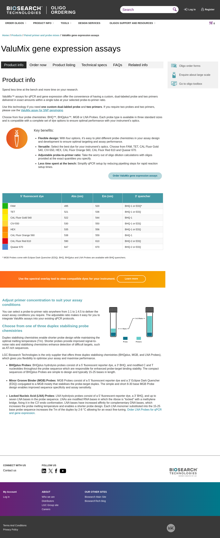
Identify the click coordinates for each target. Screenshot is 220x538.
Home (5, 35)
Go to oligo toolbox (186, 84)
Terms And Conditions (14, 525)
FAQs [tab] (117, 65)
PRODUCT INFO (42, 23)
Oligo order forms (186, 66)
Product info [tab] (13, 65)
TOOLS (65, 23)
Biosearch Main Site (95, 496)
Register (207, 9)
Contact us (9, 470)
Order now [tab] (38, 65)
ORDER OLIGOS (14, 23)
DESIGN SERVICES (89, 23)
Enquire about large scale (190, 75)
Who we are (48, 496)
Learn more (131, 278)
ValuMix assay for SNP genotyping (42, 110)
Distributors (48, 501)
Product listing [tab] (64, 65)
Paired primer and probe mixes (41, 35)
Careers (46, 509)
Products (16, 35)
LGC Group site (50, 505)
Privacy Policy (10, 529)
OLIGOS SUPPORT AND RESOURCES (131, 23)
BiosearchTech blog (95, 501)
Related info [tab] (138, 65)
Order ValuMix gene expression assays (135, 175)
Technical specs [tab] (94, 65)
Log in (190, 9)
